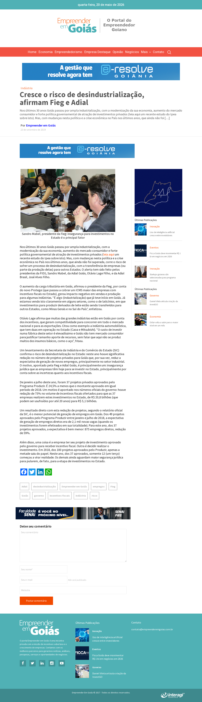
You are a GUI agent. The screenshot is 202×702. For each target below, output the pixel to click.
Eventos (154, 247)
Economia (46, 52)
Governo (154, 295)
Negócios (132, 52)
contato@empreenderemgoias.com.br (152, 629)
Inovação (155, 226)
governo (39, 495)
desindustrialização (44, 486)
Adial (24, 486)
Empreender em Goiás (41, 125)
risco (94, 495)
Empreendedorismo (68, 52)
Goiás (25, 495)
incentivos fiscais (60, 495)
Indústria (27, 88)
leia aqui (108, 254)
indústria (81, 495)
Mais (146, 52)
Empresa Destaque (97, 52)
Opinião (118, 52)
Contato (158, 52)
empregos (99, 486)
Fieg (112, 486)
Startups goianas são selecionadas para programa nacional (163, 277)
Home (32, 52)
